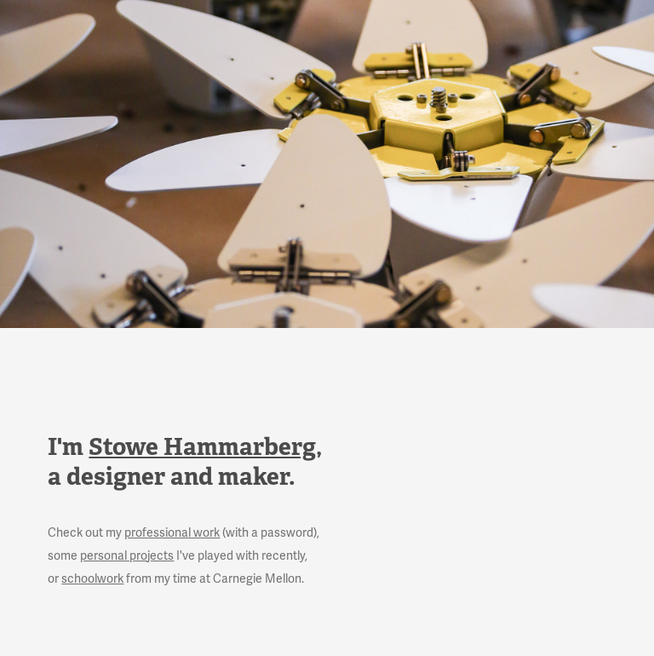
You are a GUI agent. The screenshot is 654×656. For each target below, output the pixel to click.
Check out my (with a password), (183, 533)
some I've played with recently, (177, 556)
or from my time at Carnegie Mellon (174, 579)
